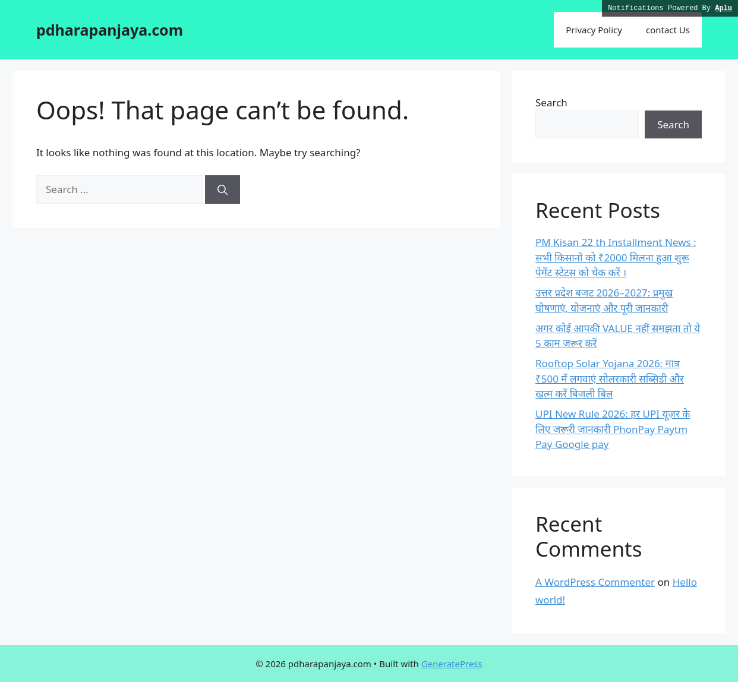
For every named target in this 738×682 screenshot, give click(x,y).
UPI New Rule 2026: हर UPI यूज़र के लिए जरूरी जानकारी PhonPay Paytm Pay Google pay (612, 429)
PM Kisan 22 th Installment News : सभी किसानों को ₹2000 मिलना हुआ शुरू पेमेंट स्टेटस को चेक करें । (615, 257)
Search (551, 102)
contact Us (668, 30)
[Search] (222, 189)
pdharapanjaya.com (109, 30)
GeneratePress (451, 664)
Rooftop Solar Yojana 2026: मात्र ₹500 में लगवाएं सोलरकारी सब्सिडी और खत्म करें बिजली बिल (609, 378)
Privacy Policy (594, 30)
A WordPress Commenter (595, 582)
